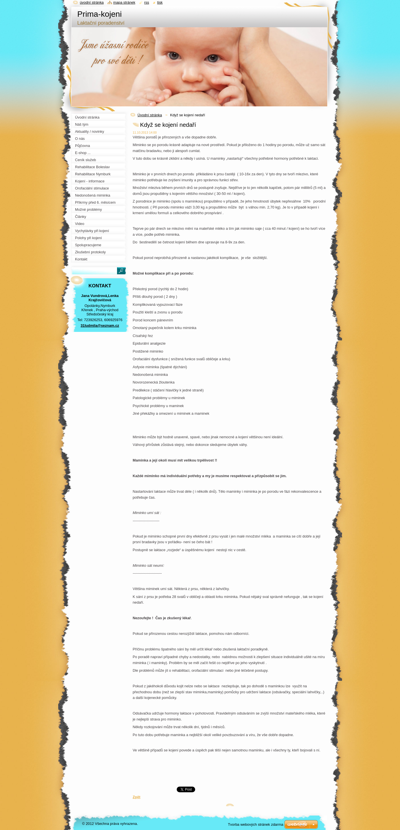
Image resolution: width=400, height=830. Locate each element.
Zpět (136, 797)
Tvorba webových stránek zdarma (255, 824)
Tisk (160, 2)
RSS (146, 2)
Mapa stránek (124, 2)
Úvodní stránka (150, 115)
